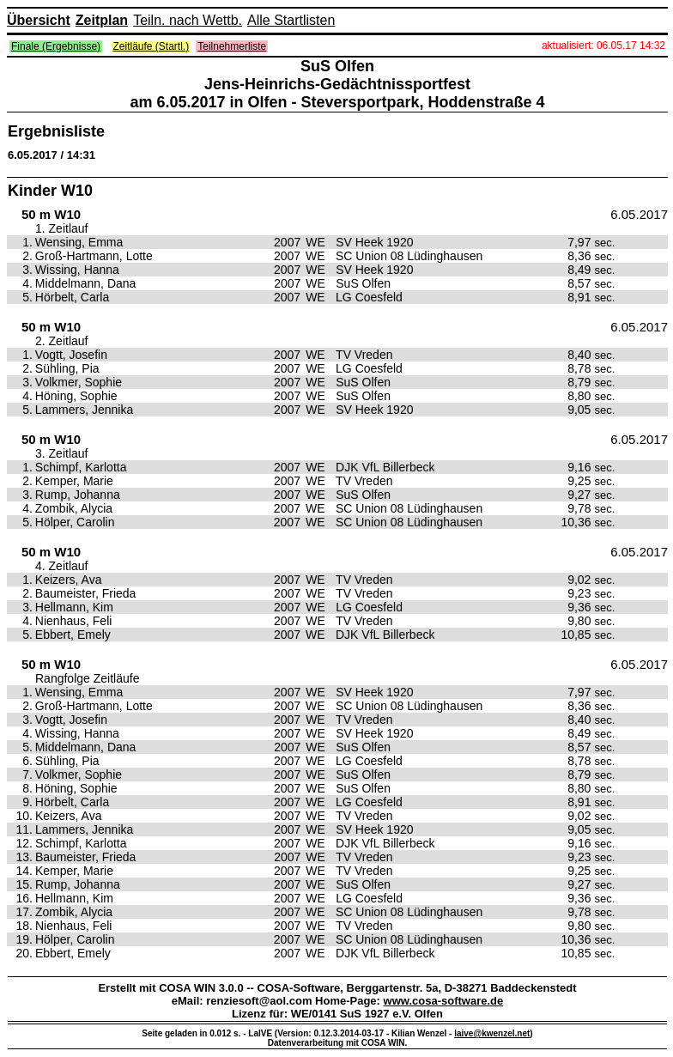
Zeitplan (102, 20)
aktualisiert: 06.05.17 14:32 (603, 45)
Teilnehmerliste (231, 46)
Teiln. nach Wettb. (187, 20)
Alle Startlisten (291, 20)
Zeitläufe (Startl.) (151, 46)
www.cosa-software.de (444, 1000)
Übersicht (38, 20)
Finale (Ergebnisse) (55, 46)
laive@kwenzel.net (492, 1033)
